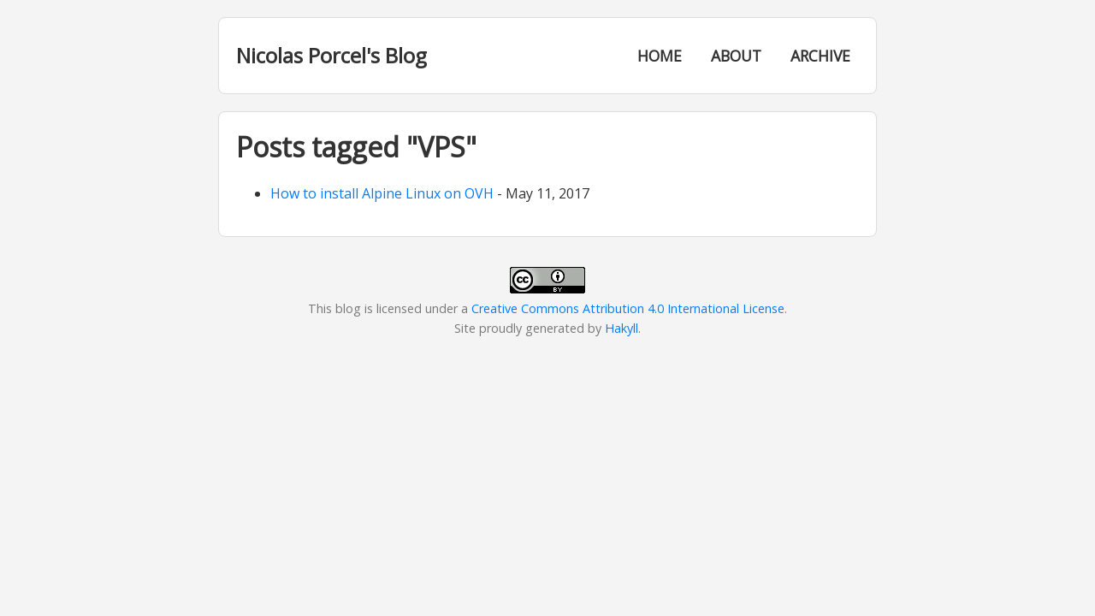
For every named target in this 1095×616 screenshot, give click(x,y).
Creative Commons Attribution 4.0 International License (627, 308)
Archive (820, 55)
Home (659, 55)
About (736, 55)
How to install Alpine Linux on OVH (382, 193)
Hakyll (621, 328)
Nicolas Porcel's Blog (331, 55)
